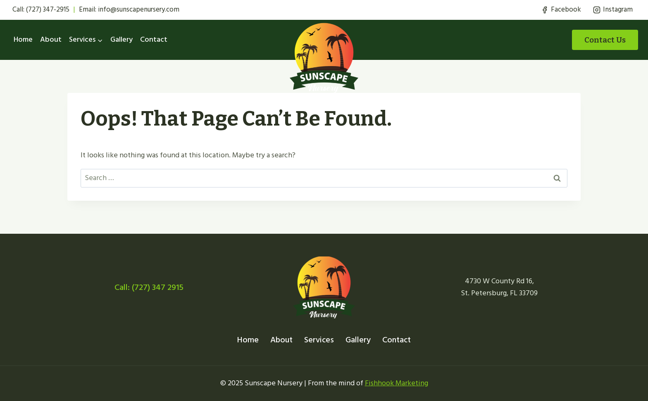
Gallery (121, 39)
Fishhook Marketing (396, 383)
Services (319, 339)
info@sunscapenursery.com (138, 9)
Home (23, 39)
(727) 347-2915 (47, 9)
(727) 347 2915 (157, 287)
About (51, 39)
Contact (153, 39)
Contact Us (605, 40)
